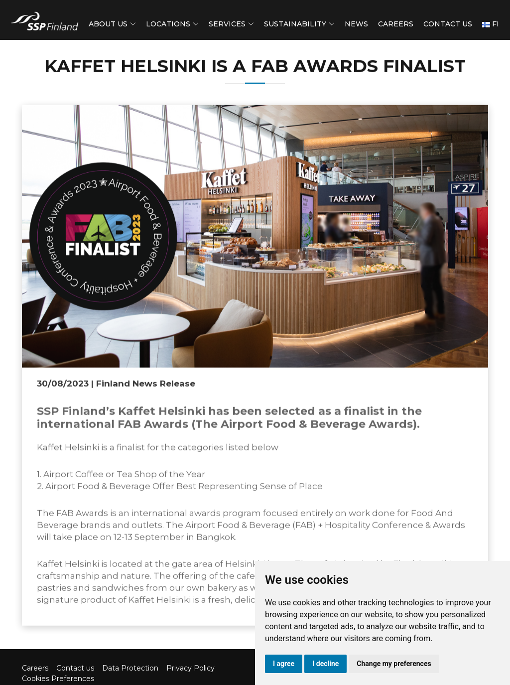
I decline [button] (325, 664)
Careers (395, 23)
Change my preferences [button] (394, 664)
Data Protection (130, 668)
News (356, 23)
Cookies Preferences (58, 678)
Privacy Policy (190, 668)
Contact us (447, 23)
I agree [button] (283, 664)
